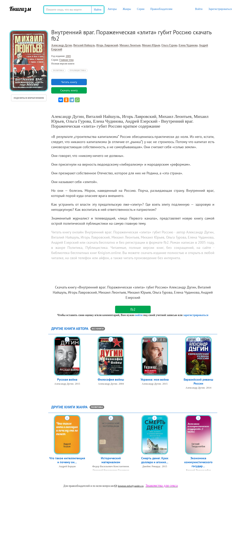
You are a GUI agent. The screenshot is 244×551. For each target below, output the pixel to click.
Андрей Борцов (67, 467)
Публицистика (78, 70)
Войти (198, 9)
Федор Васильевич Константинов (110, 467)
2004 (121, 384)
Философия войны (111, 380)
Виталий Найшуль (84, 45)
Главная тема (66, 59)
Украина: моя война (155, 380)
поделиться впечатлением (29, 97)
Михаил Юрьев (151, 45)
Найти (97, 9)
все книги (98, 328)
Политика (58, 70)
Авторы (112, 9)
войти (138, 315)
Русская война (67, 380)
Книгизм (20, 8)
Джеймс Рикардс (151, 467)
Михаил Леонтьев (129, 45)
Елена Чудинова (188, 45)
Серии (140, 9)
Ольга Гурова (169, 45)
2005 (68, 55)
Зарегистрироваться (220, 9)
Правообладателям (161, 9)
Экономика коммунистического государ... (198, 463)
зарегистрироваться (195, 315)
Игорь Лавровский (107, 45)
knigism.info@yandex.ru (129, 485)
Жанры (127, 9)
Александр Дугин (61, 45)
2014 (208, 388)
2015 (77, 384)
